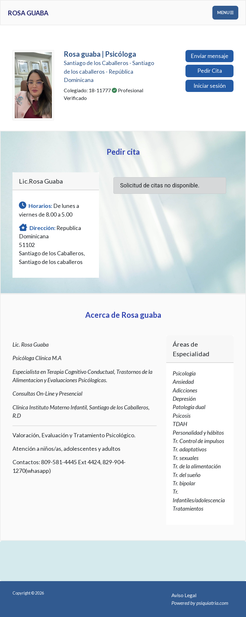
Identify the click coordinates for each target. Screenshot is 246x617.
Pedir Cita (209, 70)
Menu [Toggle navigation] (225, 12)
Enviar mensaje (209, 56)
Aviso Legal (183, 595)
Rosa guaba (28, 13)
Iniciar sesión (209, 85)
